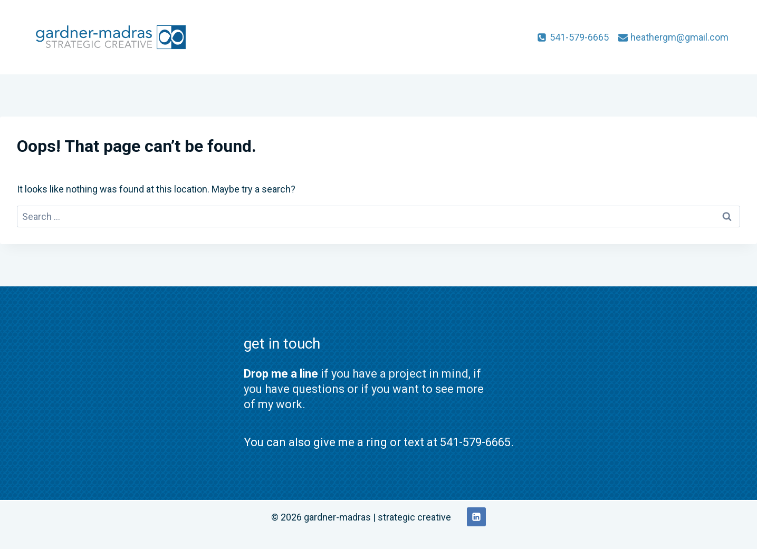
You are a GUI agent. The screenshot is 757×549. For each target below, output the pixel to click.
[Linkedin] (476, 516)
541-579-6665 (475, 442)
